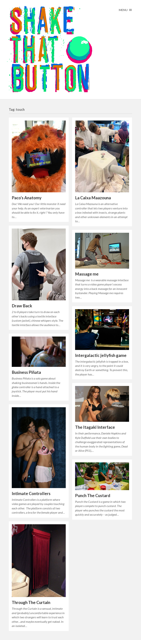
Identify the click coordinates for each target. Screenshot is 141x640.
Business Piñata (26, 372)
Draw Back (22, 305)
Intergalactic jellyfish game (100, 355)
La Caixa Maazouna (93, 197)
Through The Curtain (31, 602)
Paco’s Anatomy (26, 197)
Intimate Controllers (31, 493)
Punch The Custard (92, 495)
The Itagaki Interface (95, 427)
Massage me (87, 274)
